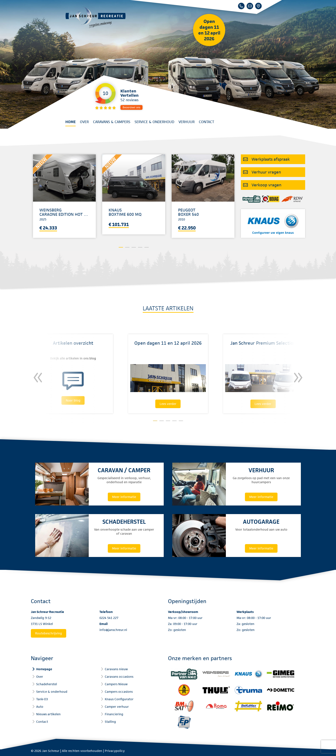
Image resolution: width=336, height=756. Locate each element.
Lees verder (168, 404)
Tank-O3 (42, 699)
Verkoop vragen (266, 185)
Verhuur (186, 121)
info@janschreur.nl (113, 630)
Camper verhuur (117, 706)
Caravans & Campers (111, 121)
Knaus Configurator (119, 699)
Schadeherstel (46, 684)
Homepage (44, 669)
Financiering (114, 714)
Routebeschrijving (48, 633)
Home (70, 121)
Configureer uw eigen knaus (273, 233)
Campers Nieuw (116, 684)
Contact (206, 121)
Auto (39, 706)
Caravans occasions (119, 676)
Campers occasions (119, 691)
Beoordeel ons (131, 107)
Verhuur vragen (266, 172)
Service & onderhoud (154, 121)
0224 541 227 (108, 618)
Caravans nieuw (116, 669)
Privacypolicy (115, 751)
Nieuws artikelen (48, 714)
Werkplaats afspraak (271, 159)
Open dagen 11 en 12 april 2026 (209, 30)
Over (84, 121)
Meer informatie (124, 497)
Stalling (110, 721)
